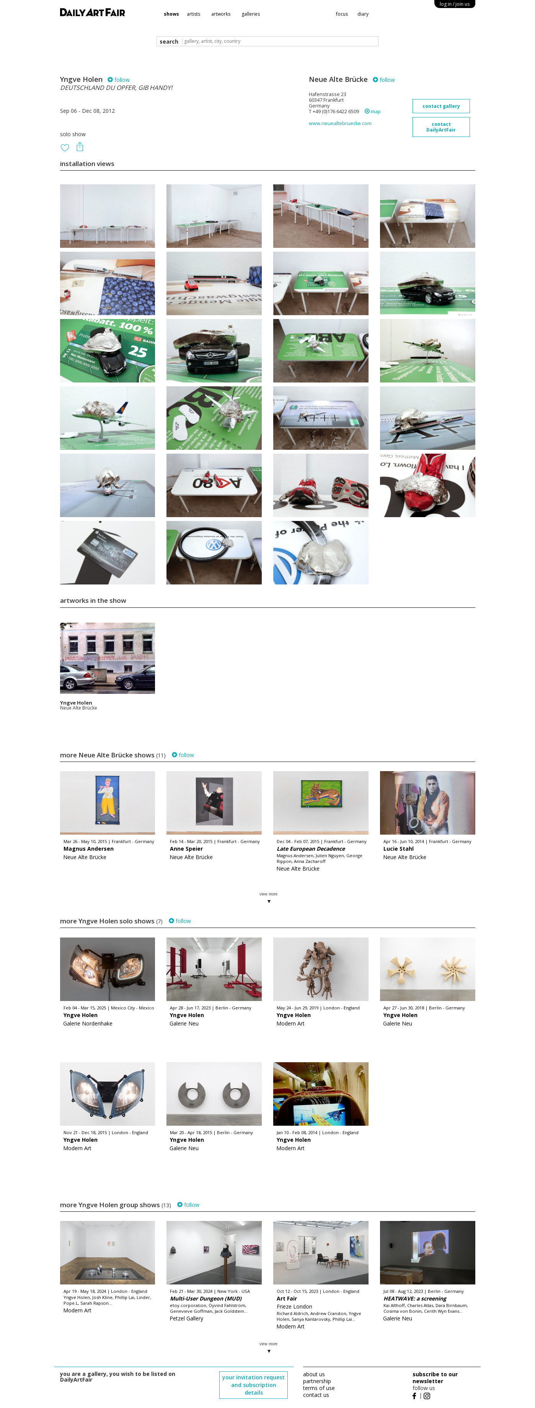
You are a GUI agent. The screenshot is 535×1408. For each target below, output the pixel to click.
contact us (316, 1394)
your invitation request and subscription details (253, 1385)
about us (314, 1374)
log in (455, 4)
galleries (250, 14)
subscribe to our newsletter (435, 1378)
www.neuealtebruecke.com (340, 123)
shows (171, 14)
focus (342, 14)
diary (363, 14)
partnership (317, 1381)
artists (193, 14)
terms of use (319, 1388)
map (373, 111)
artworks (220, 14)
